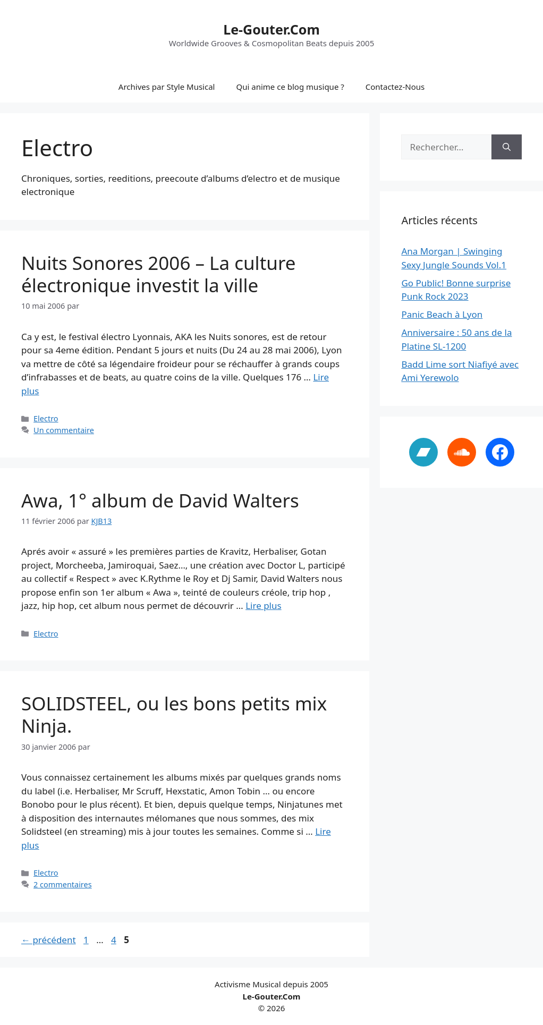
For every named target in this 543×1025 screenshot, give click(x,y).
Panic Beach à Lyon (441, 314)
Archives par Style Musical (166, 86)
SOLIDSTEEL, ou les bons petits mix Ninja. (174, 714)
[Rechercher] (506, 147)
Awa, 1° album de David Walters (160, 500)
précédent (48, 940)
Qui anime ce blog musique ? (290, 86)
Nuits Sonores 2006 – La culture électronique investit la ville (158, 274)
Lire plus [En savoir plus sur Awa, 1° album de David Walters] (263, 605)
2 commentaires (62, 884)
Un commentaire (63, 430)
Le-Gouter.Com (271, 29)
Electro (45, 418)
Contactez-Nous (395, 86)
